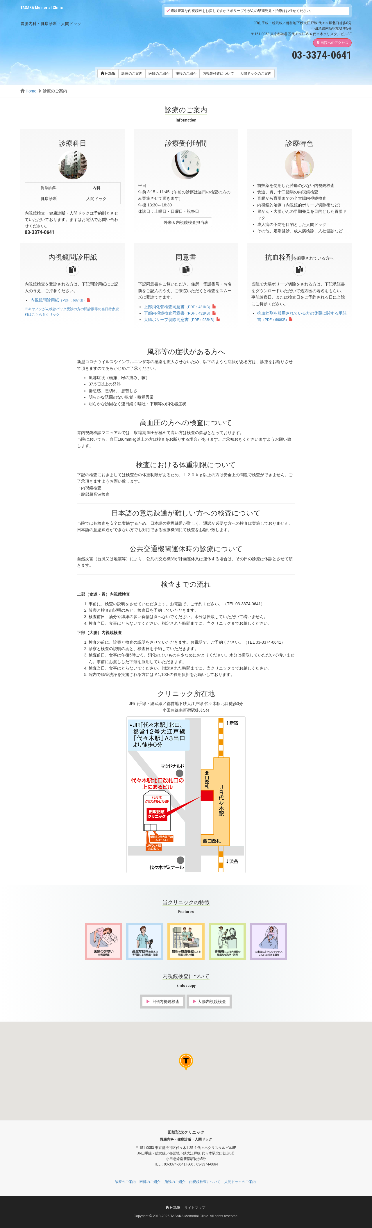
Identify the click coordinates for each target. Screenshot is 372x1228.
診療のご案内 (131, 74)
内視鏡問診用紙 (61, 300)
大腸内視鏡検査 (209, 1001)
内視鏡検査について (218, 74)
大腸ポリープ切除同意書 (182, 319)
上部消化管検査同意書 (180, 306)
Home (31, 91)
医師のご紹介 (159, 74)
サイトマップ (194, 1208)
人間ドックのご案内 (255, 74)
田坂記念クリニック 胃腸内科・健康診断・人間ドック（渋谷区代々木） (55, 15)
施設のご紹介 (186, 74)
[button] (194, 1071)
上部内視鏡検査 (163, 1001)
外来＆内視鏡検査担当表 (186, 222)
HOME (108, 74)
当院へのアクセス (332, 43)
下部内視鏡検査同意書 (180, 313)
